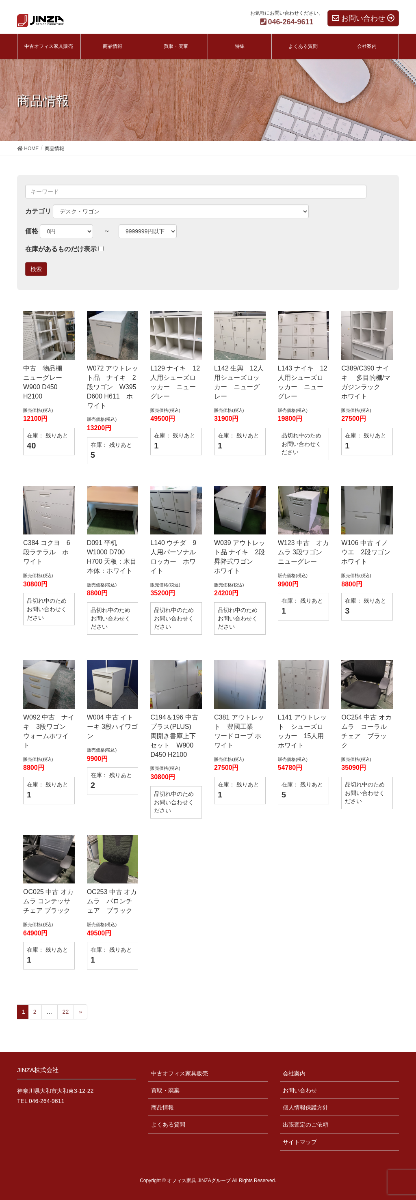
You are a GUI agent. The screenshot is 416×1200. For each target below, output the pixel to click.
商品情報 (162, 1107)
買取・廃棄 (165, 1090)
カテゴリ (38, 211)
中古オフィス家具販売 (179, 1073)
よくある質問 (168, 1124)
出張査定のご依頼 (305, 1124)
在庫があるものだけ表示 (61, 249)
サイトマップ (300, 1142)
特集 (240, 46)
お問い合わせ (300, 1090)
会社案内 (294, 1073)
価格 (31, 231)
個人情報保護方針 (305, 1107)
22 (66, 1011)
